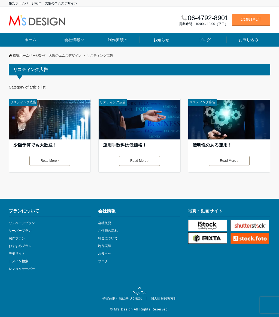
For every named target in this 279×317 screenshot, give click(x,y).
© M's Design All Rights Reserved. (139, 309)
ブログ (205, 40)
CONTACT (251, 19)
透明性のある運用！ (212, 145)
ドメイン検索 (18, 261)
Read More (50, 161)
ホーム (31, 40)
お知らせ (161, 40)
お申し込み (249, 40)
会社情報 (72, 40)
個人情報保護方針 (164, 298)
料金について (108, 238)
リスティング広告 (23, 102)
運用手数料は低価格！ (125, 145)
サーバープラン (20, 231)
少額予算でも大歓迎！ (35, 145)
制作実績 (116, 40)
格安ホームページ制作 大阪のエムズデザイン (45, 55)
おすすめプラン (20, 246)
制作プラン (17, 238)
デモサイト (17, 253)
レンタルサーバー (22, 269)
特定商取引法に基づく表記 (122, 298)
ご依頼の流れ (108, 231)
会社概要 (104, 223)
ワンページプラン (22, 223)
